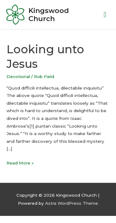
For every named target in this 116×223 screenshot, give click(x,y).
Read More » (20, 162)
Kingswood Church (48, 15)
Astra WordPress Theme (71, 203)
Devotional (18, 76)
